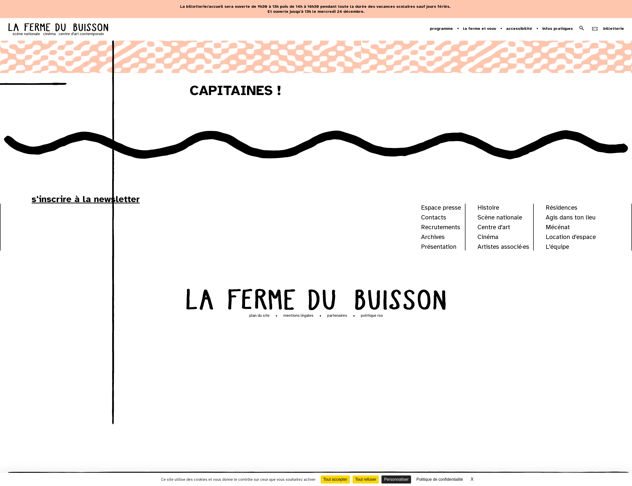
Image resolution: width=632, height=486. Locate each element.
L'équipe (557, 247)
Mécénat (558, 227)
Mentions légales (298, 315)
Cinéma (488, 237)
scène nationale (26, 33)
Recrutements (440, 227)
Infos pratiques (557, 28)
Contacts (433, 217)
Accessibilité (519, 28)
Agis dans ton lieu (571, 217)
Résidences (561, 207)
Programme (441, 28)
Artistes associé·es (503, 247)
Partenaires (337, 315)
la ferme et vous (479, 28)
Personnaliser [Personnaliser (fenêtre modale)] (396, 479)
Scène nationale (500, 217)
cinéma (49, 33)
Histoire (488, 207)
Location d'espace (571, 237)
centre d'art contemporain (81, 33)
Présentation (438, 247)
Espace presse (441, 207)
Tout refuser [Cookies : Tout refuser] (365, 479)
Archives (433, 237)
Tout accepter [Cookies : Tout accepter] (335, 479)
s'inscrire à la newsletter (86, 199)
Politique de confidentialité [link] (439, 479)
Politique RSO (372, 315)
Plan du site (259, 315)
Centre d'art (494, 227)
